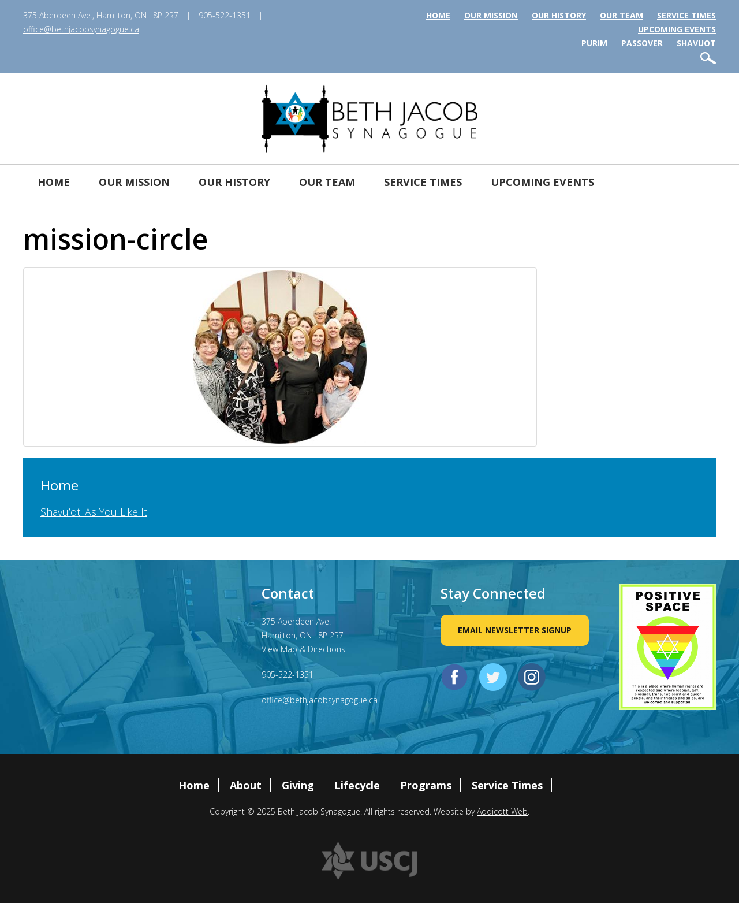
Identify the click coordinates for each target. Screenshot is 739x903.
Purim (594, 43)
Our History (559, 15)
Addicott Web (502, 811)
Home (438, 15)
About (246, 785)
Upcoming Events (677, 29)
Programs (425, 785)
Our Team (621, 15)
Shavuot (696, 43)
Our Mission (491, 15)
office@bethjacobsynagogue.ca (81, 29)
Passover (642, 43)
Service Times (686, 15)
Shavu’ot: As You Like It (93, 512)
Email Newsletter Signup (515, 630)
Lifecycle (357, 785)
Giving (298, 785)
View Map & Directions (303, 649)
